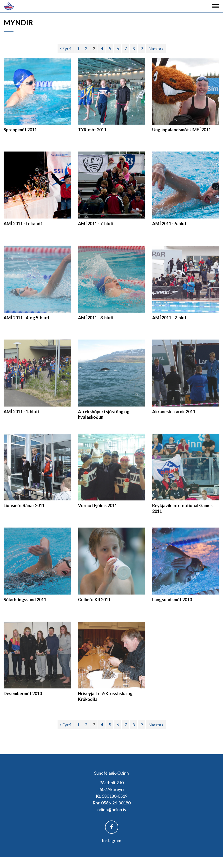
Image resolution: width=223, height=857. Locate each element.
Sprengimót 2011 (20, 129)
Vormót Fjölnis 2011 (97, 505)
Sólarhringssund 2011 (25, 599)
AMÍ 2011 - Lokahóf (23, 223)
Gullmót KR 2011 (94, 599)
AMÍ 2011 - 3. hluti (95, 317)
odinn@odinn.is (111, 809)
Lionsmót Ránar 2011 (24, 505)
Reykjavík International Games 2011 (182, 508)
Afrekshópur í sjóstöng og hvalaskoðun (104, 414)
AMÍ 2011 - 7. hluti (95, 223)
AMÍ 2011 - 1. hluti (21, 411)
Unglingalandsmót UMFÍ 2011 (181, 129)
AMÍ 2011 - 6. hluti (169, 223)
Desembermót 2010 (23, 693)
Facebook (111, 827)
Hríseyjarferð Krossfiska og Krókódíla (105, 696)
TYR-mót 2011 (92, 129)
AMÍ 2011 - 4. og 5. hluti (26, 317)
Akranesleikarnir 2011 (173, 411)
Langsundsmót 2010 (172, 599)
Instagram (111, 840)
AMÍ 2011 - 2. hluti (169, 317)
